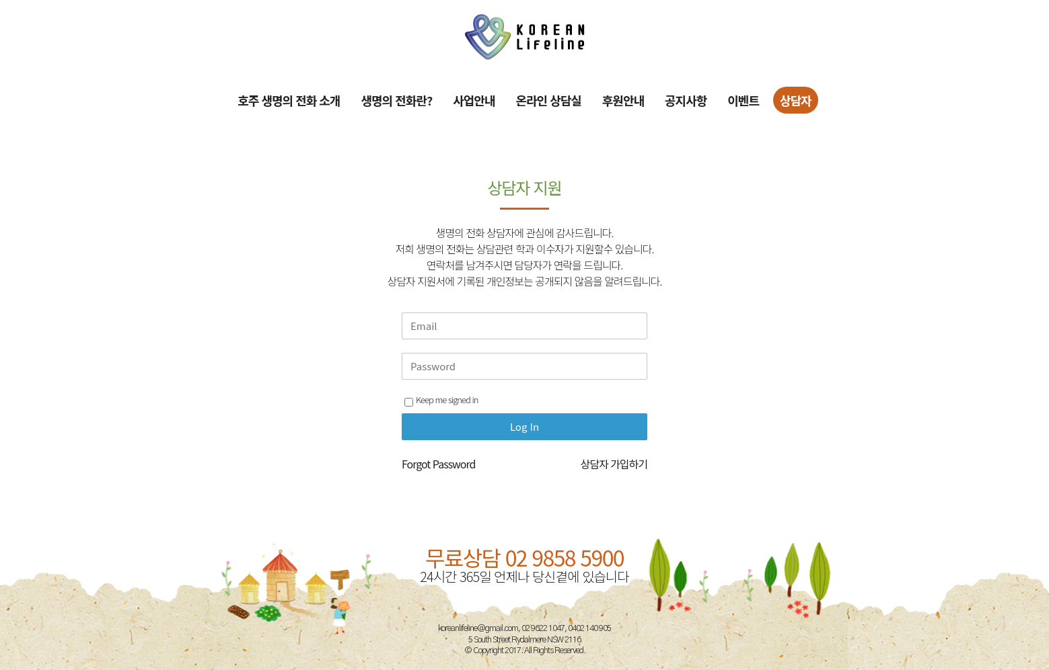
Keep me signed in (441, 400)
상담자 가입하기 (613, 464)
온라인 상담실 (548, 100)
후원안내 (623, 100)
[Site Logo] (524, 36)
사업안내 (474, 100)
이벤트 (743, 100)
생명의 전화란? (396, 100)
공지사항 (686, 100)
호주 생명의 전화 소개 (289, 100)
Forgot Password (438, 464)
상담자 (795, 100)
